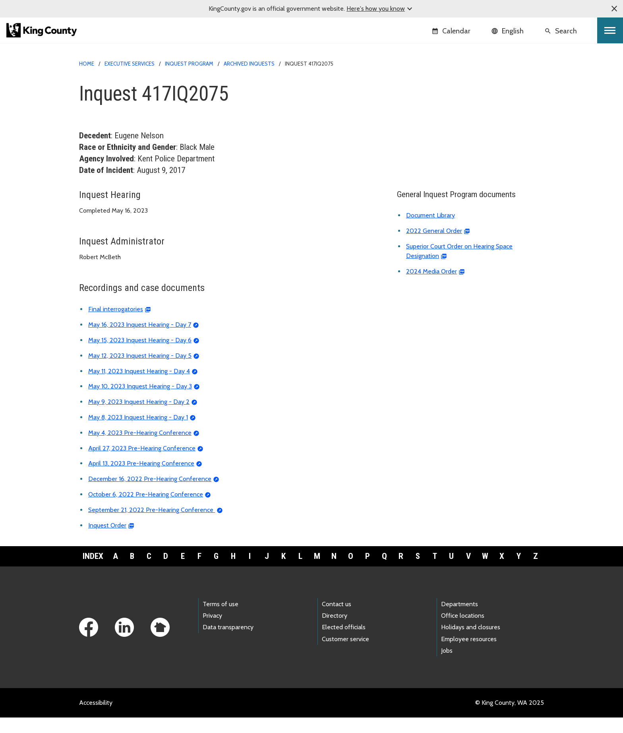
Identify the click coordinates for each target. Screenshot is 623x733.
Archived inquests (249, 63)
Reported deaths (425, 126)
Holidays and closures (470, 642)
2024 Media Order (431, 287)
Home (86, 63)
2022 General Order (434, 246)
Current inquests (427, 100)
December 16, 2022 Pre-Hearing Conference (149, 494)
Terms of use (220, 619)
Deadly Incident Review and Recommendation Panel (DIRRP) (466, 191)
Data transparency (228, 642)
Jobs (447, 666)
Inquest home (420, 87)
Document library (425, 164)
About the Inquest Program (442, 138)
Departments (459, 619)
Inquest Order (107, 540)
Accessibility (95, 718)
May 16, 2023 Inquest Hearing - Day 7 (139, 340)
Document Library (430, 231)
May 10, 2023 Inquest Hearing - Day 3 (140, 401)
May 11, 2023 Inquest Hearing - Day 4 (139, 386)
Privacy (212, 631)
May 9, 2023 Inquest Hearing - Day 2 (139, 417)
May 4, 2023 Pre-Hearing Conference (140, 448)
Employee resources (469, 654)
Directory (334, 631)
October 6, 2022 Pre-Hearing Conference (145, 510)
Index (93, 571)
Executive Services (129, 63)
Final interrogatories (115, 324)
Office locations (462, 631)
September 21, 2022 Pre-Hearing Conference (151, 525)
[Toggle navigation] (610, 30)
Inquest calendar (424, 151)
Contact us (336, 619)
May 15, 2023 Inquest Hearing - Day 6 (140, 355)
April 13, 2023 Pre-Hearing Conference (141, 479)
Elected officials (344, 642)
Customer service (345, 654)
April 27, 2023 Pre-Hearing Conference (141, 463)
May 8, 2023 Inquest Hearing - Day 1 (138, 432)
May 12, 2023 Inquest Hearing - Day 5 (140, 371)
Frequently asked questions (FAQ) (448, 176)
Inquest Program (189, 63)
